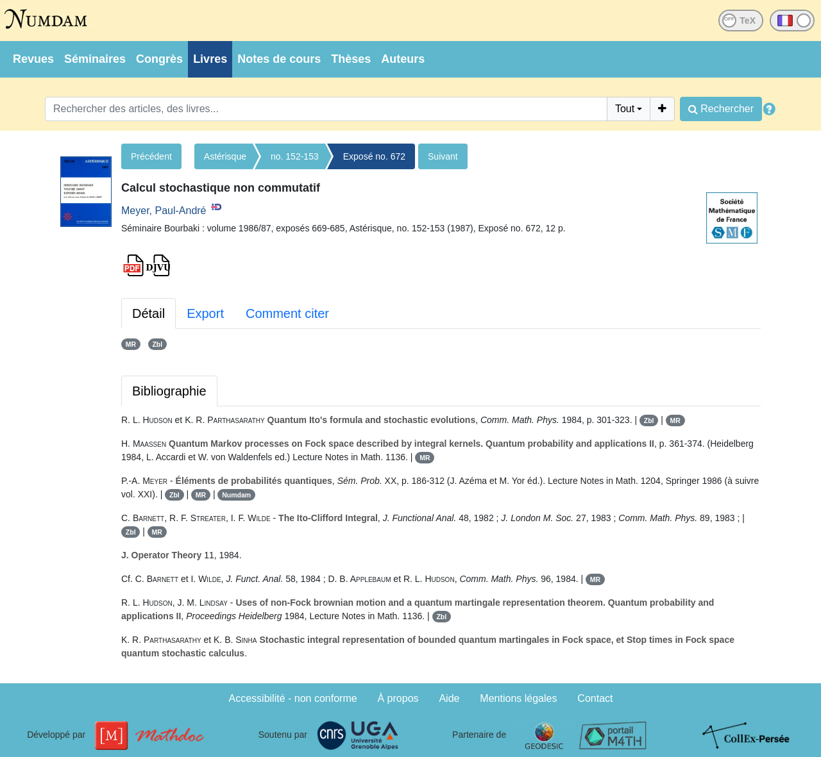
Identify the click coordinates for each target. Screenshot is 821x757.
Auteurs (403, 59)
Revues (33, 59)
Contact (595, 698)
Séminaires (95, 59)
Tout (624, 108)
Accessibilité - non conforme (293, 698)
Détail (148, 313)
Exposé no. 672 (374, 156)
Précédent (151, 156)
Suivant (443, 156)
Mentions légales (518, 698)
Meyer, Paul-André (164, 210)
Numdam (236, 495)
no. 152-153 (295, 156)
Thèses (351, 59)
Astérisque (225, 156)
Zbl (157, 344)
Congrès (159, 59)
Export (205, 313)
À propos (398, 698)
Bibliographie (169, 391)
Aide (449, 698)
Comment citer (287, 313)
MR (131, 344)
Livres (210, 59)
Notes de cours (279, 59)
